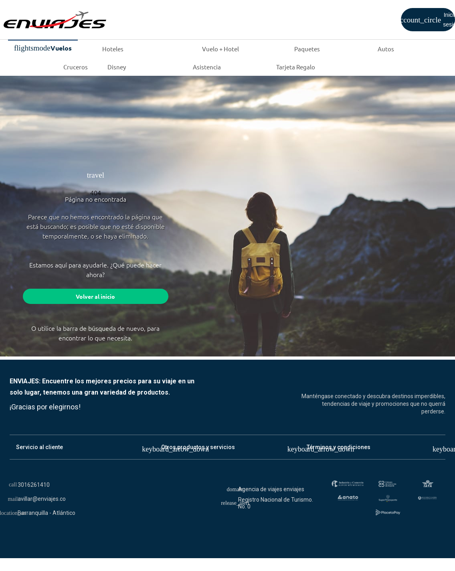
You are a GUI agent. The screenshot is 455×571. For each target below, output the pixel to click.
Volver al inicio (95, 297)
